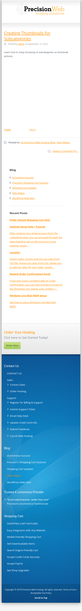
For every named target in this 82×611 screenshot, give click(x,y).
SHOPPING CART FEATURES (22, 523)
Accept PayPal (15, 563)
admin (21, 44)
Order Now (12, 345)
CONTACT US (14, 373)
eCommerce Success (23, 177)
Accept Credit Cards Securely (23, 557)
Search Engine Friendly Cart (22, 550)
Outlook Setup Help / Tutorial (27, 226)
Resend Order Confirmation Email (30, 274)
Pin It (33, 129)
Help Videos (63, 142)
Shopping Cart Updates (24, 188)
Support (11, 398)
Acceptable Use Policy (41, 592)
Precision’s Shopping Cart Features (30, 182)
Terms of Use (69, 589)
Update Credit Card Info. (23, 422)
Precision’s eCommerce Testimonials (27, 503)
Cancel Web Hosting (21, 436)
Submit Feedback (19, 429)
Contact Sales (17, 384)
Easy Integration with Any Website (26, 530)
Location (15, 252)
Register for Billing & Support (26, 402)
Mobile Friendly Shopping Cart (24, 537)
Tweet (7, 129)
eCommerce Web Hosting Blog (38, 142)
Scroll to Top (41, 597)
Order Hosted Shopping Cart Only (30, 220)
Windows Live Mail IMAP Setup (28, 295)
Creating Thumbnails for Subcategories (27, 35)
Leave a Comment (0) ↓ (65, 151)
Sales (10, 380)
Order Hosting (18, 391)
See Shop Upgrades (18, 570)
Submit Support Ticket (22, 409)
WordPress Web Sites (23, 198)
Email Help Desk (19, 416)
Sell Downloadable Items (21, 543)
